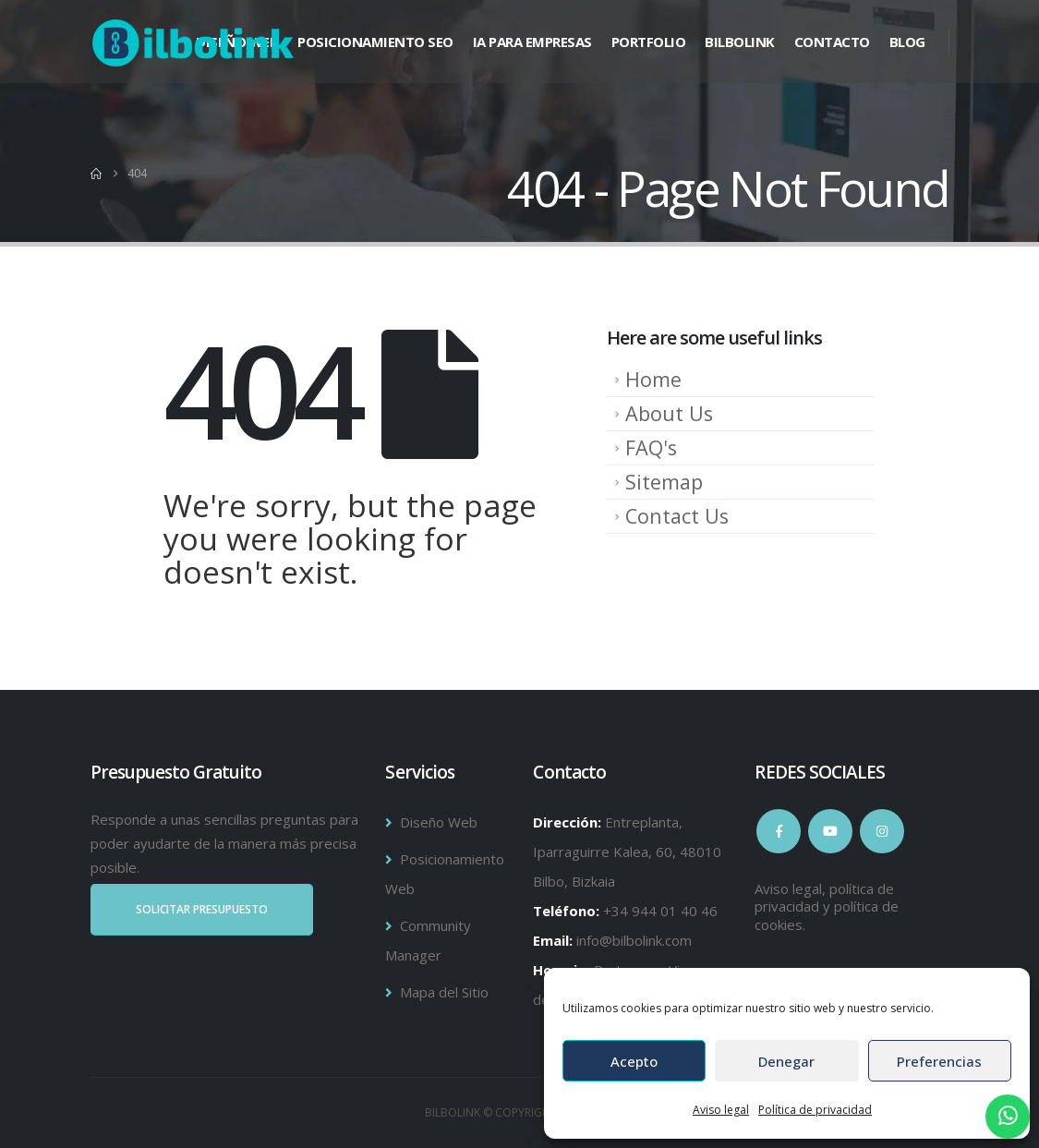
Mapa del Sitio (444, 992)
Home (653, 379)
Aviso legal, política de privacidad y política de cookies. (827, 906)
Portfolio (648, 41)
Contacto (832, 41)
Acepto (634, 1061)
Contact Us (677, 515)
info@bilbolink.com (634, 940)
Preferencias (939, 1061)
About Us (669, 413)
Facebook (778, 831)
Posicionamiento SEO (375, 41)
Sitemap (664, 481)
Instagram (882, 831)
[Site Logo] (193, 42)
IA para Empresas (532, 41)
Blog (907, 41)
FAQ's (651, 447)
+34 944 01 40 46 (660, 910)
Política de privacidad (815, 1110)
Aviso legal (721, 1110)
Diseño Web (438, 822)
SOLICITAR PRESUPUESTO (202, 909)
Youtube (830, 831)
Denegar (786, 1061)
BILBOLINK (740, 41)
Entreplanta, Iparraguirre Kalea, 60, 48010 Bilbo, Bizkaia (627, 851)
